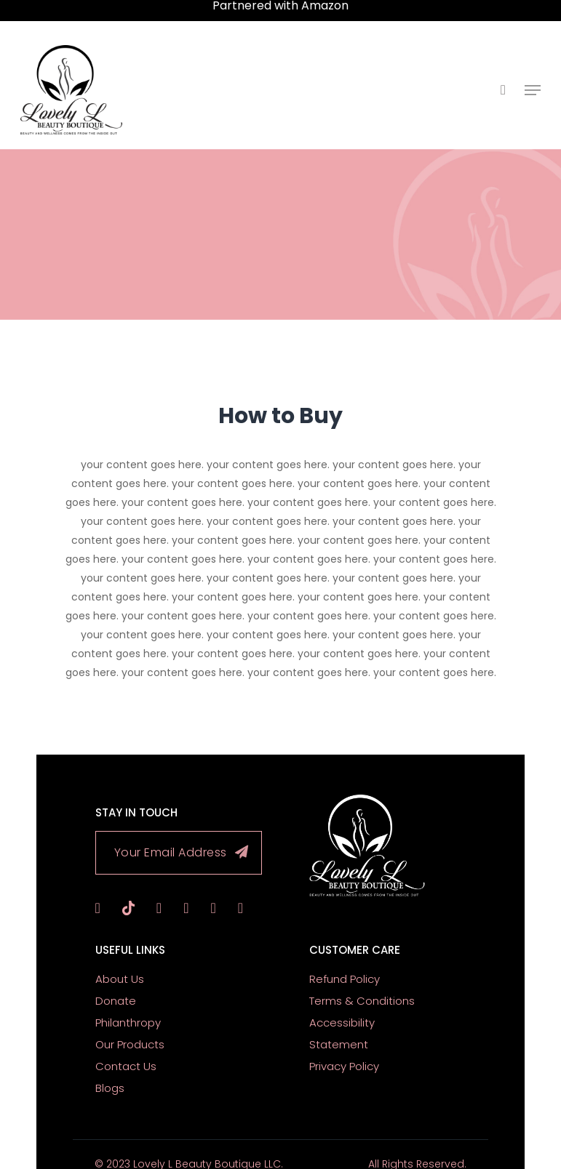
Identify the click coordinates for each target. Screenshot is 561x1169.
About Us (119, 961)
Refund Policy (344, 961)
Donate (115, 983)
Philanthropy (128, 1005)
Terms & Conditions (362, 983)
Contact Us (125, 1048)
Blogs (109, 1070)
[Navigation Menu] (533, 81)
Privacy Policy (344, 1048)
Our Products (129, 1027)
